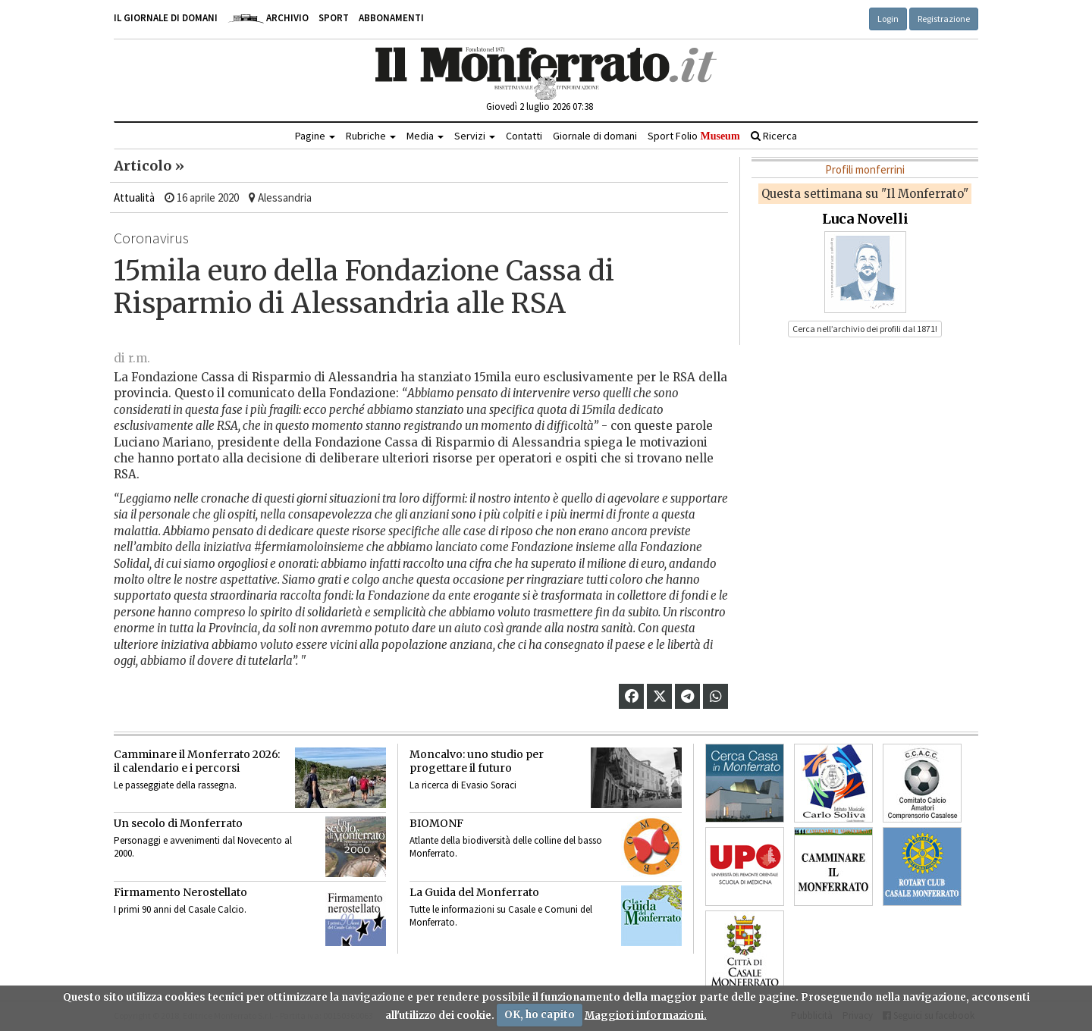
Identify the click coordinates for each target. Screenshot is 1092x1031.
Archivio (268, 17)
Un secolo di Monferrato (178, 823)
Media (425, 136)
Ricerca (774, 136)
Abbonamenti (391, 17)
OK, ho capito (539, 1014)
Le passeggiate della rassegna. (175, 785)
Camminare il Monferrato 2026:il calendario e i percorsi (197, 761)
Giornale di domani (595, 136)
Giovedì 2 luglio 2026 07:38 (539, 106)
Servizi (474, 136)
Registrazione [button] (944, 18)
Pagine (315, 136)
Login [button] (888, 18)
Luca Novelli (865, 218)
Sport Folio (693, 136)
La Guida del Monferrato (474, 892)
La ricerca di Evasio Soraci (463, 785)
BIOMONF (436, 823)
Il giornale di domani (166, 17)
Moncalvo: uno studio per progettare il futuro (477, 761)
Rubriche (371, 136)
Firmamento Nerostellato (180, 892)
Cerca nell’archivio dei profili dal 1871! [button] (864, 328)
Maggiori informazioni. (646, 1014)
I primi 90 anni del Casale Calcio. (180, 909)
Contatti (524, 136)
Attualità (134, 197)
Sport (333, 17)
